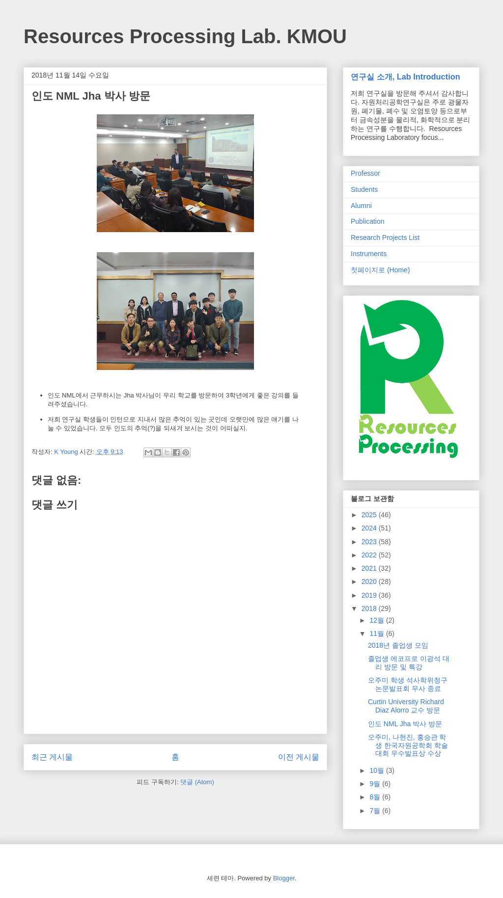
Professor (365, 173)
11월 (377, 633)
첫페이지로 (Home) (380, 270)
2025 (370, 515)
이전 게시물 (298, 757)
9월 (375, 784)
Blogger (284, 878)
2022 (370, 555)
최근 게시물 (52, 757)
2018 (370, 608)
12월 (377, 620)
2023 (370, 542)
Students (364, 189)
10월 (377, 770)
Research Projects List (385, 237)
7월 (375, 811)
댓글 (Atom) (197, 782)
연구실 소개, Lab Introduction (405, 76)
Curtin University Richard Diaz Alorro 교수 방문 (406, 706)
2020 (370, 581)
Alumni (361, 206)
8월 (375, 797)
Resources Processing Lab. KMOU (185, 36)
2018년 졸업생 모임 (398, 645)
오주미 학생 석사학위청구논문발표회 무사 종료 (407, 684)
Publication (368, 221)
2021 (370, 568)
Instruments (369, 254)
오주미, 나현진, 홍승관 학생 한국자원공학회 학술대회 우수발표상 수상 (408, 745)
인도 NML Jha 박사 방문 (405, 724)
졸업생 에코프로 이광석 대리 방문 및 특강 (408, 663)
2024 (370, 528)
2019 (370, 595)
